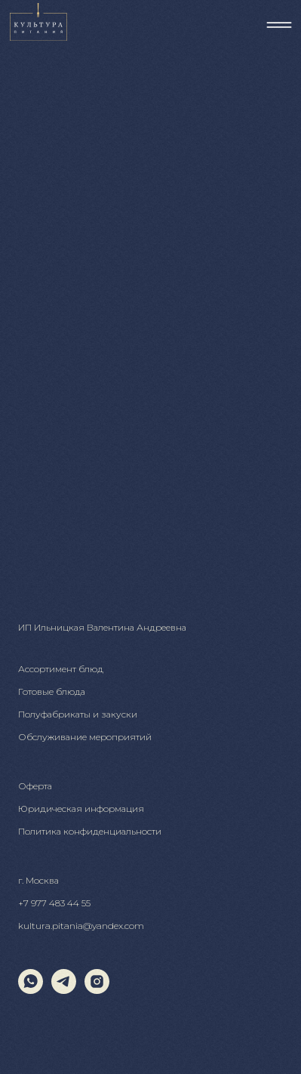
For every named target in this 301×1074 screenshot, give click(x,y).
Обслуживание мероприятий (85, 736)
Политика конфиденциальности (89, 831)
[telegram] (63, 989)
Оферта (35, 786)
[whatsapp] (30, 989)
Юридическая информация (81, 808)
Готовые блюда (51, 691)
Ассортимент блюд (60, 668)
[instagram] (96, 989)
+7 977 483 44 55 (54, 903)
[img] (279, 25)
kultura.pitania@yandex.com (81, 925)
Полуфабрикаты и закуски (77, 714)
